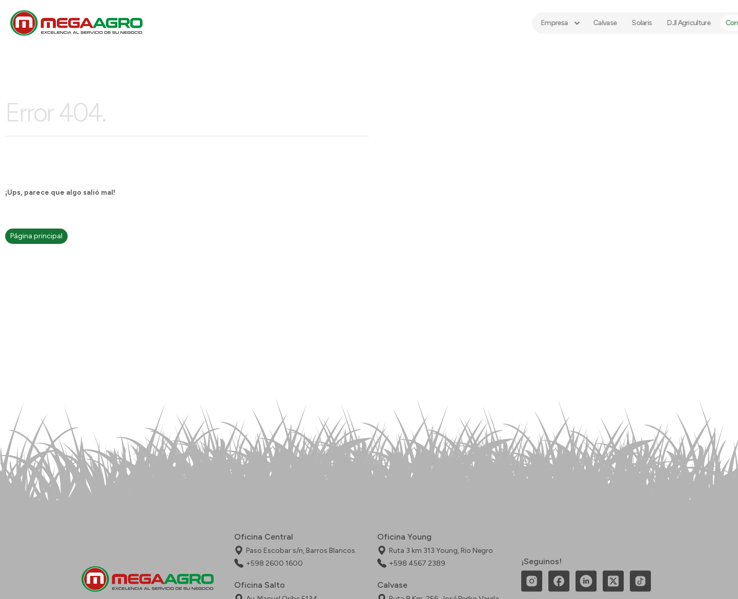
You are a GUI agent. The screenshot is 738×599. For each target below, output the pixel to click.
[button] (523, 23)
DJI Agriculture (652, 22)
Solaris (606, 22)
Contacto (704, 22)
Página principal (36, 236)
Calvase (568, 22)
